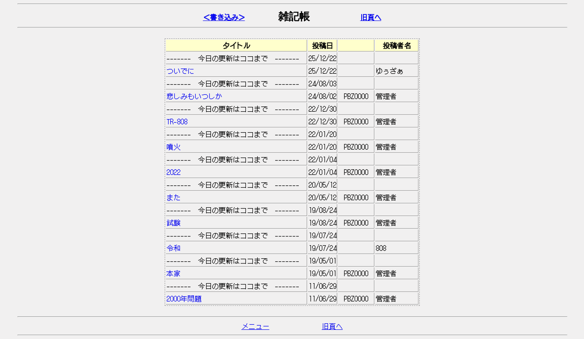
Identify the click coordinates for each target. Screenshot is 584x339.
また (236, 197)
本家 (236, 273)
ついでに (236, 70)
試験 (236, 222)
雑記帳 (294, 16)
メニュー (256, 326)
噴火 (236, 146)
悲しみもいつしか (236, 96)
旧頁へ (370, 17)
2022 (236, 172)
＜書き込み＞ (224, 17)
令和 (236, 248)
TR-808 (236, 121)
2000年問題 (236, 298)
